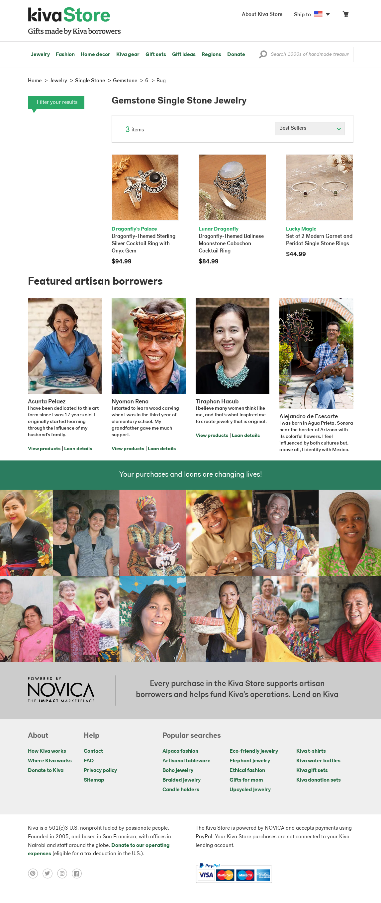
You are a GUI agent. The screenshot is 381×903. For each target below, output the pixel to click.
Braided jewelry (181, 780)
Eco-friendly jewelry (254, 751)
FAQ (89, 761)
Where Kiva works (50, 761)
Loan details (78, 449)
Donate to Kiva (45, 770)
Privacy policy (100, 770)
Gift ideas (184, 54)
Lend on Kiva (315, 695)
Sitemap (94, 780)
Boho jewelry (177, 770)
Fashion (65, 54)
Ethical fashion (247, 770)
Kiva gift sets (312, 770)
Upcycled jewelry (250, 790)
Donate (236, 54)
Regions (211, 54)
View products (44, 449)
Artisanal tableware (186, 761)
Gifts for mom (246, 780)
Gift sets (155, 54)
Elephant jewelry (250, 761)
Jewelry (40, 54)
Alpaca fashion (180, 751)
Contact (93, 751)
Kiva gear (128, 54)
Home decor (95, 54)
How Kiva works (47, 751)
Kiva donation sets (318, 780)
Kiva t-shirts (311, 751)
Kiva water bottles (318, 761)
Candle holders (180, 790)
